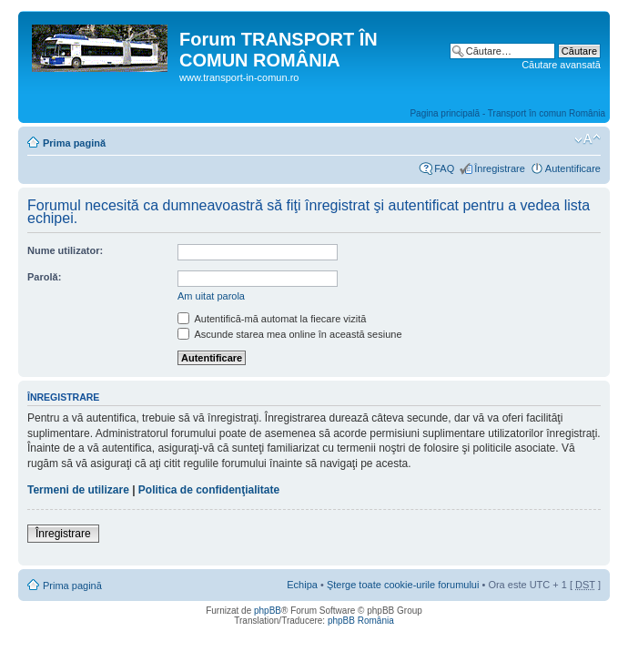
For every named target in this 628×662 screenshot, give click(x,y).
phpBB (267, 611)
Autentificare (573, 168)
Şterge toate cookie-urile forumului (403, 584)
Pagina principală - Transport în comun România (507, 113)
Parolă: (44, 276)
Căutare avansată (561, 64)
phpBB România (361, 621)
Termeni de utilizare (78, 490)
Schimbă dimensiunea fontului (587, 139)
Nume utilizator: (65, 250)
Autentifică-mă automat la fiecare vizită (271, 318)
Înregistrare (499, 168)
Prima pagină (74, 142)
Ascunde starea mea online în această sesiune (289, 334)
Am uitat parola (211, 295)
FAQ (444, 168)
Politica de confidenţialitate (208, 490)
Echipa (302, 584)
